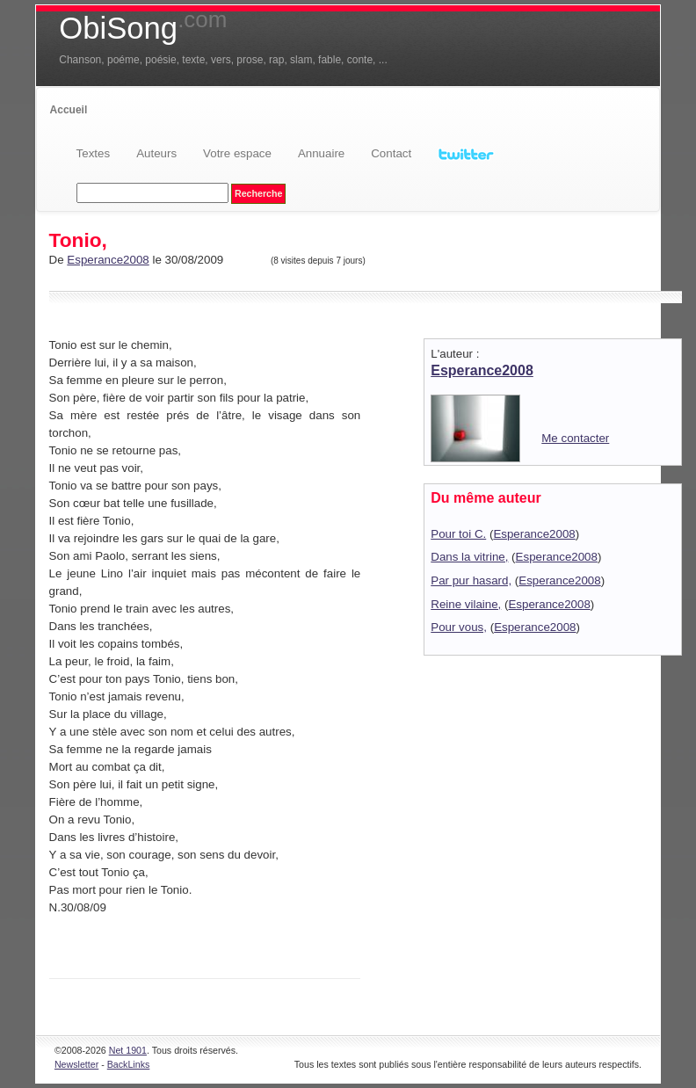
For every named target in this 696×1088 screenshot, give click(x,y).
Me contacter (575, 438)
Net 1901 (128, 1050)
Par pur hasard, (471, 580)
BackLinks (128, 1064)
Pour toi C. (458, 533)
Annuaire (321, 153)
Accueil (69, 110)
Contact (391, 153)
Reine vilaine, (466, 604)
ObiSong (143, 28)
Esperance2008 (108, 259)
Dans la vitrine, (469, 556)
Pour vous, (459, 627)
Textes (93, 153)
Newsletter (76, 1064)
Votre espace (237, 153)
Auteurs (156, 153)
